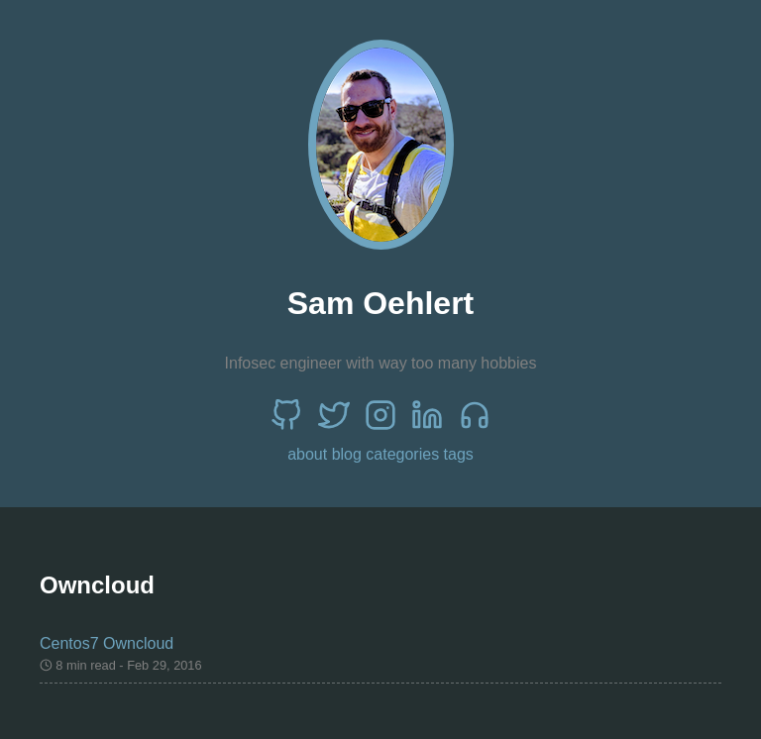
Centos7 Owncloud (106, 643)
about (307, 454)
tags (459, 454)
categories (402, 454)
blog (347, 454)
